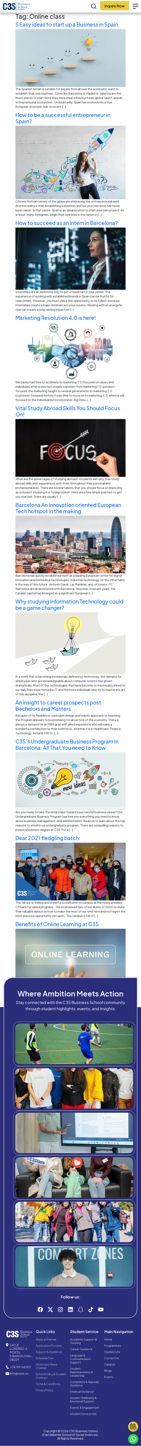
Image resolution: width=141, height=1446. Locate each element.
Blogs (108, 1370)
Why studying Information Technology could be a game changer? (69, 604)
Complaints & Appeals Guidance (84, 1383)
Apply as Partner (46, 1339)
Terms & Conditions (48, 1383)
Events (108, 1376)
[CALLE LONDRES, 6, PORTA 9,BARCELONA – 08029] (7, 1344)
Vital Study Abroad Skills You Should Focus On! (67, 411)
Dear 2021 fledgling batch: (47, 838)
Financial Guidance (82, 1391)
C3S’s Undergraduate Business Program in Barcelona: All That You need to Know (66, 744)
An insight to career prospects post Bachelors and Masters (58, 705)
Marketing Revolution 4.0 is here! (55, 318)
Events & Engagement (84, 1407)
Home (108, 1339)
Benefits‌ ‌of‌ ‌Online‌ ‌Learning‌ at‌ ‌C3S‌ (57, 924)
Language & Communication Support (80, 1358)
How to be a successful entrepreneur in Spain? (62, 118)
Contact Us (111, 1358)
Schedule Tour (44, 1358)
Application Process (49, 1345)
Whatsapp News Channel (46, 1365)
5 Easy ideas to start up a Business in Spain (66, 24)
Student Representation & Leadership (81, 1372)
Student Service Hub (83, 1413)
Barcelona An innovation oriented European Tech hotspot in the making (68, 508)
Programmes (112, 1345)
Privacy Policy (44, 1390)
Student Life (112, 1351)
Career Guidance (81, 1349)
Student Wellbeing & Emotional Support (83, 1399)
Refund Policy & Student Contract (51, 1375)
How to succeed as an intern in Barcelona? (66, 223)
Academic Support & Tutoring (83, 1340)
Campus (109, 1364)
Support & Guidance (49, 1351)
